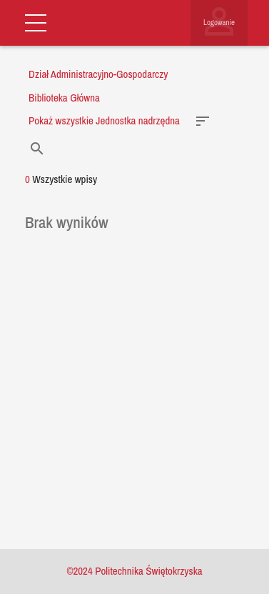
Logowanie (219, 22)
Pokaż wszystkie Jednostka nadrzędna (104, 120)
